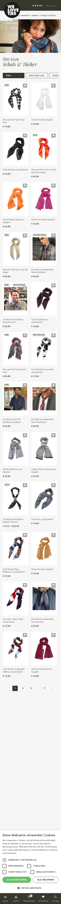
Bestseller (36, 75)
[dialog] (30, 861)
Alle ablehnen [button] (45, 879)
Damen (35, 15)
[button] (30, 888)
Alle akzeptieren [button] (17, 879)
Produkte (25, 15)
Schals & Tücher (48, 15)
